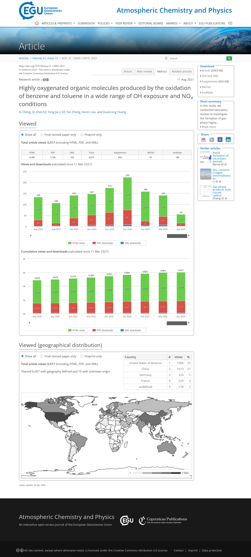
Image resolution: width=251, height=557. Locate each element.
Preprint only (91, 134)
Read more (209, 127)
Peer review (144, 71)
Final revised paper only (58, 134)
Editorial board (151, 23)
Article (128, 71)
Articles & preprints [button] (57, 23)
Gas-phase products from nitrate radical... (222, 191)
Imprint (193, 550)
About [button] (188, 23)
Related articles (182, 71)
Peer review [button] (125, 23)
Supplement (210, 81)
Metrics (162, 71)
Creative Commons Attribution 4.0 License (140, 550)
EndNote (207, 92)
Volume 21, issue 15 (45, 58)
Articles (24, 58)
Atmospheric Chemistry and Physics (174, 10)
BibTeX (206, 87)
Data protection (212, 550)
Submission (86, 23)
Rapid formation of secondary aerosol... (221, 157)
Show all (28, 134)
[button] (166, 58)
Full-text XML (210, 76)
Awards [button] (172, 23)
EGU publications (212, 23)
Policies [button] (104, 23)
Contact (179, 550)
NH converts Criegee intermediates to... (222, 174)
